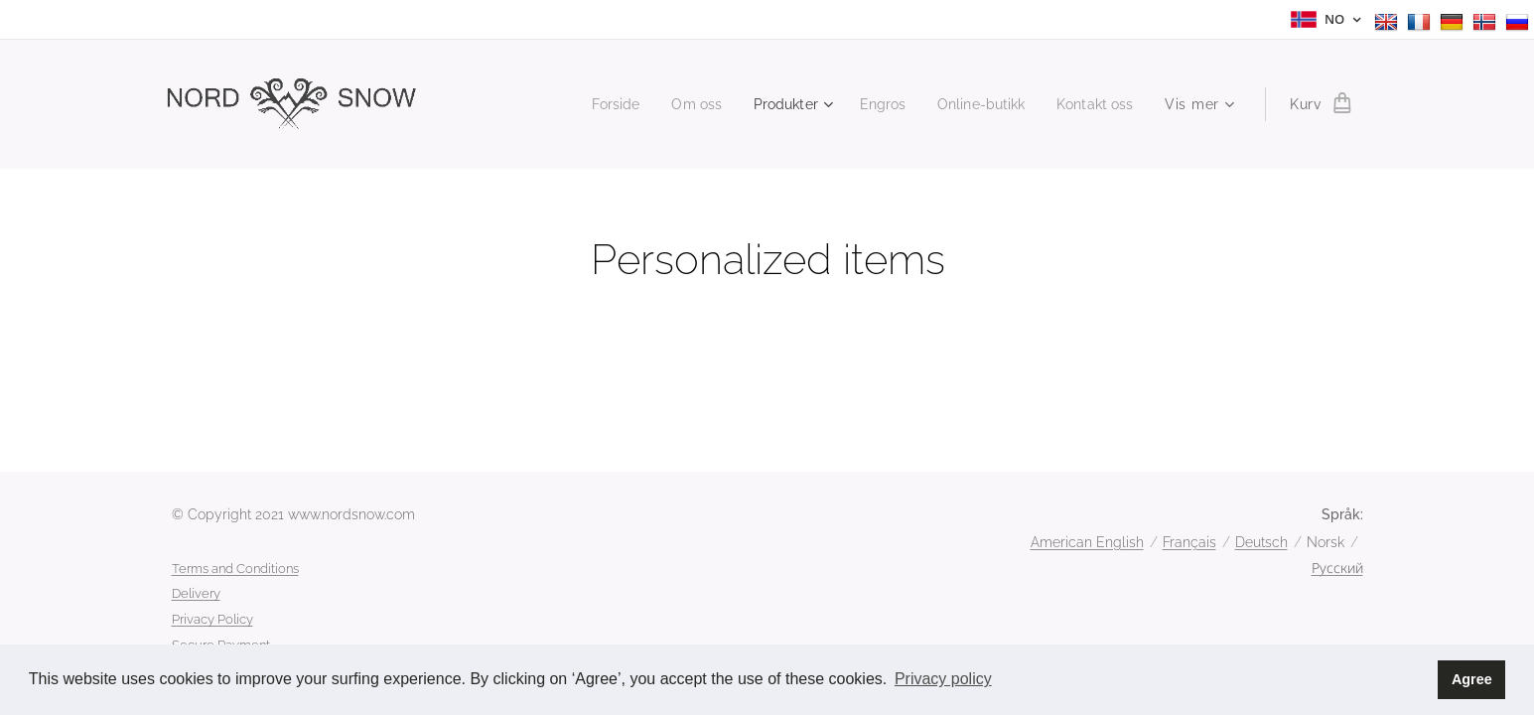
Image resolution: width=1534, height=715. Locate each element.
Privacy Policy (212, 619)
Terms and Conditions (235, 568)
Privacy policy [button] (943, 678)
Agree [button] (1472, 679)
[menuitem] (591, 104)
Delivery (196, 593)
